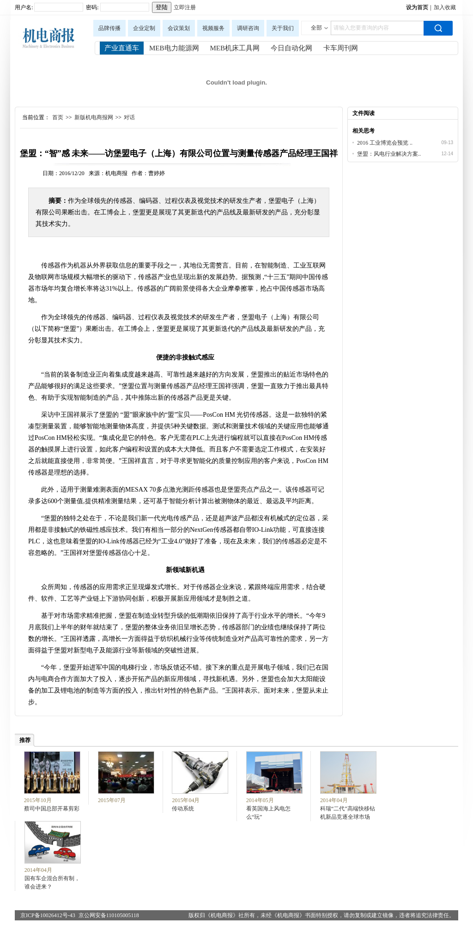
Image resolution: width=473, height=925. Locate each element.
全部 (316, 27)
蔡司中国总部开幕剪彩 (51, 808)
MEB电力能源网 (174, 48)
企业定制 (144, 28)
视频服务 (213, 28)
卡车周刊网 (340, 48)
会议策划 (179, 28)
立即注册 (185, 7)
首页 (57, 117)
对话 (129, 117)
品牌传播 (109, 28)
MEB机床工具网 (235, 48)
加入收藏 (445, 7)
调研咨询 (248, 28)
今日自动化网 (291, 48)
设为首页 (417, 7)
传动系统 (183, 808)
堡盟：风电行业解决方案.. (389, 154)
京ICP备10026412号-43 (47, 915)
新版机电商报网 (93, 117)
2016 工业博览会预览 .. (384, 143)
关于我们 (283, 28)
